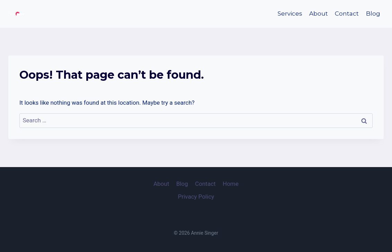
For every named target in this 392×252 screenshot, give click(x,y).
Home (231, 183)
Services (290, 13)
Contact (347, 13)
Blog (373, 13)
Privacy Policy (196, 196)
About (318, 13)
